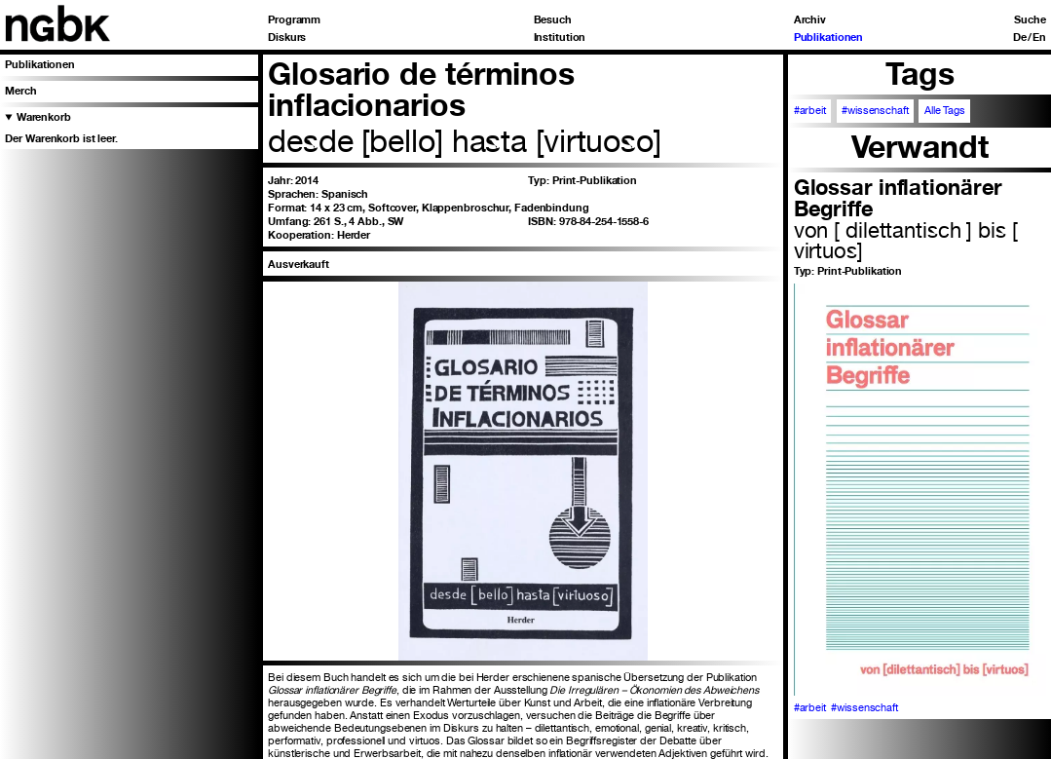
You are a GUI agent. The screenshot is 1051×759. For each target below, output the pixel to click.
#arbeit (810, 110)
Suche (1029, 20)
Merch (20, 90)
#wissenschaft (875, 110)
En (1039, 37)
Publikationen (829, 37)
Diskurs (287, 37)
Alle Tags (944, 110)
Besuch (553, 20)
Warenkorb (44, 117)
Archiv (810, 20)
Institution (560, 37)
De (1020, 37)
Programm (294, 20)
